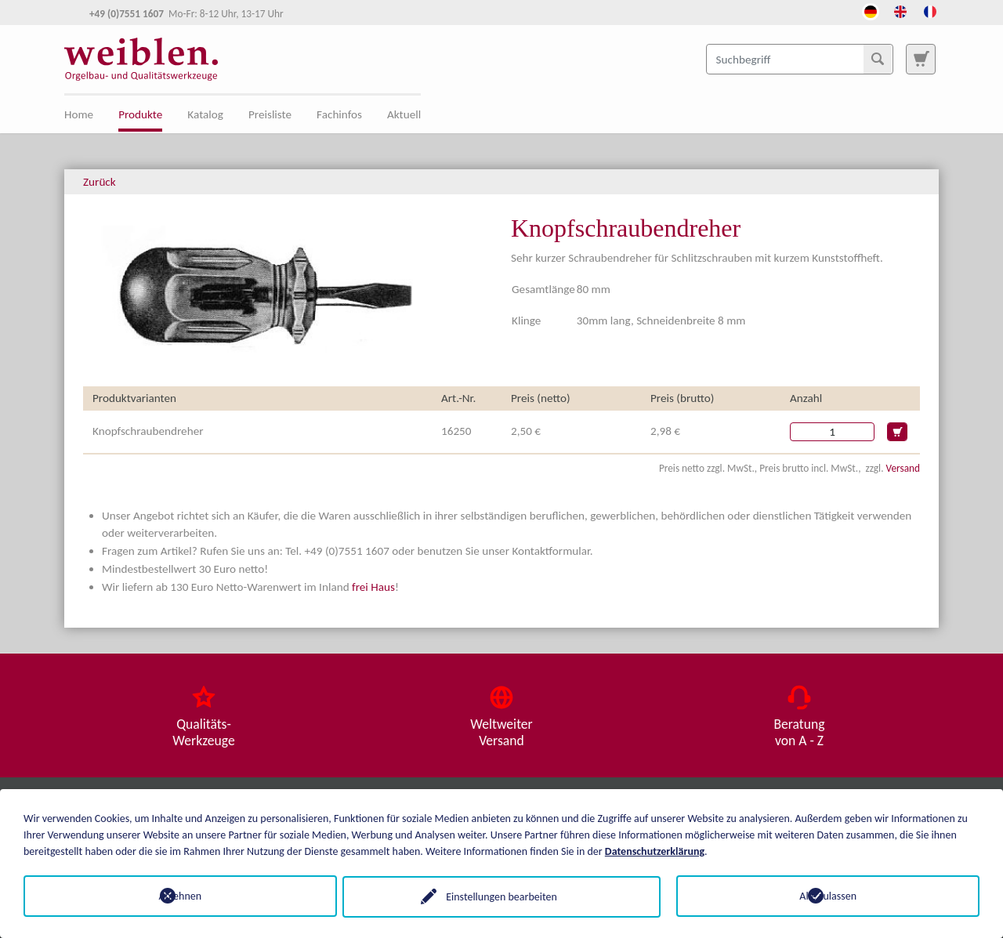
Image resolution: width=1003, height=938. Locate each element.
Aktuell (404, 114)
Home (78, 114)
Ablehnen (175, 896)
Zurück (99, 182)
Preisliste (269, 114)
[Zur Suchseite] (921, 59)
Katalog (205, 114)
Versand (903, 468)
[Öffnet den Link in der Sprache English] (900, 10)
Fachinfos (339, 114)
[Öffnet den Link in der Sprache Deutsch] (870, 10)
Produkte (140, 114)
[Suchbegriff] (799, 59)
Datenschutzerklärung (654, 850)
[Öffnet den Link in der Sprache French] (930, 10)
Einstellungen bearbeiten (501, 896)
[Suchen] (878, 59)
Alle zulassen (827, 896)
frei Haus (373, 587)
